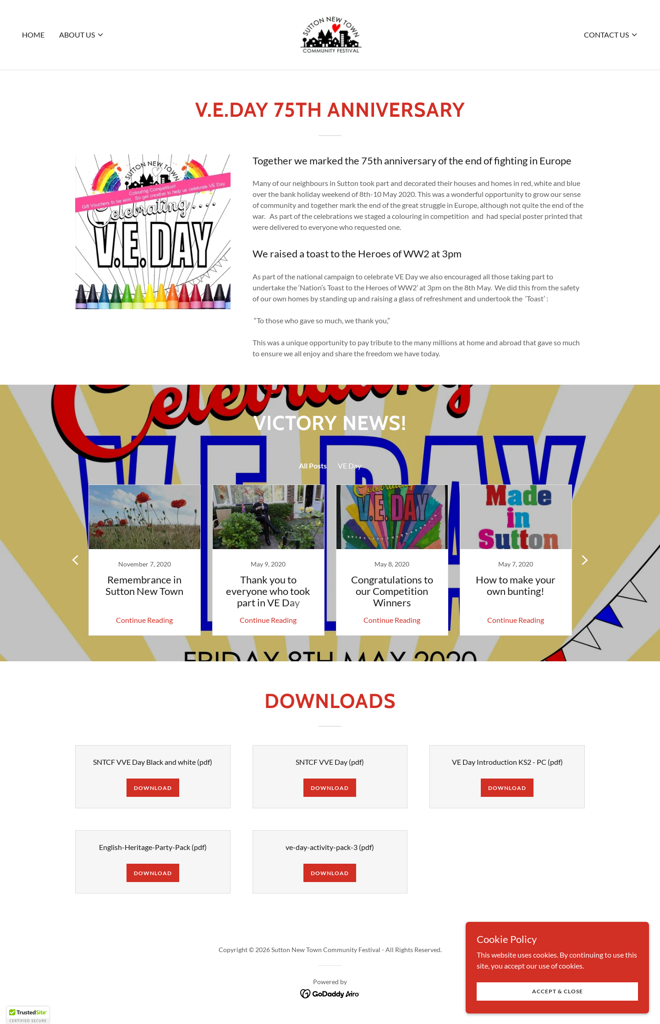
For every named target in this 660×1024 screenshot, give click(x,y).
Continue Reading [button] (144, 619)
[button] (81, 34)
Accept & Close (557, 991)
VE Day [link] (349, 465)
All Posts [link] (313, 465)
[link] (330, 33)
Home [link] (33, 34)
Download (153, 787)
